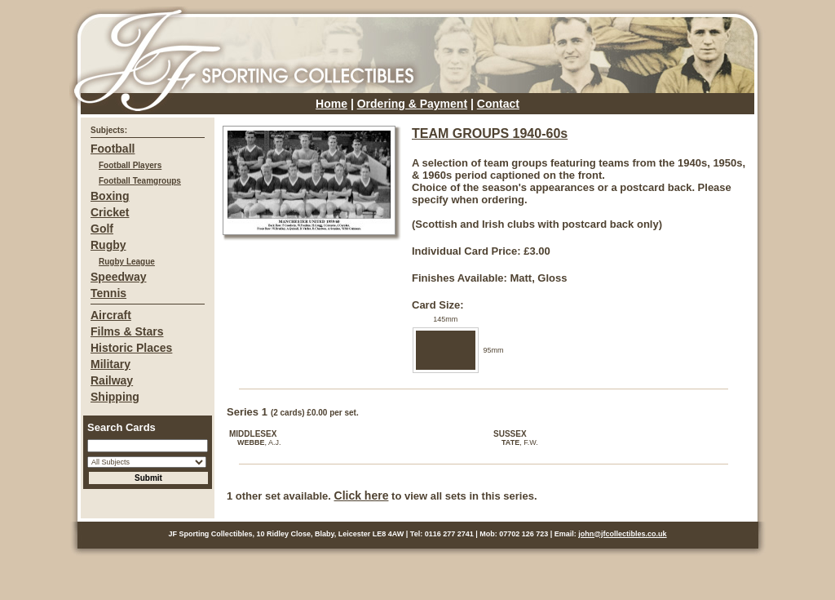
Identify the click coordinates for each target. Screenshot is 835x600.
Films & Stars (127, 331)
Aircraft (111, 315)
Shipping (115, 396)
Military (110, 364)
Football (113, 148)
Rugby (108, 244)
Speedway (118, 276)
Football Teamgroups (140, 180)
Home (331, 103)
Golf (102, 228)
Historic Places (131, 347)
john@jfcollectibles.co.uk (622, 534)
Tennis (108, 293)
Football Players (130, 165)
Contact (498, 103)
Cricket (110, 212)
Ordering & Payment (412, 103)
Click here (361, 495)
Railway (112, 380)
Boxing (110, 195)
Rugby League (127, 261)
